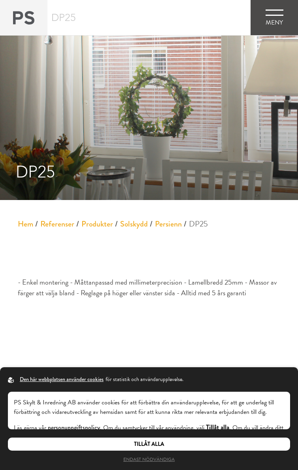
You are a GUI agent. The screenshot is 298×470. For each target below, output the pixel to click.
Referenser (57, 224)
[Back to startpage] (23, 17)
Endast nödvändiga (149, 459)
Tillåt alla (149, 444)
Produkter (97, 224)
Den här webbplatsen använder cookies (62, 379)
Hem (25, 224)
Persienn (168, 224)
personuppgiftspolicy (74, 427)
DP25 (198, 224)
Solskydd (134, 224)
